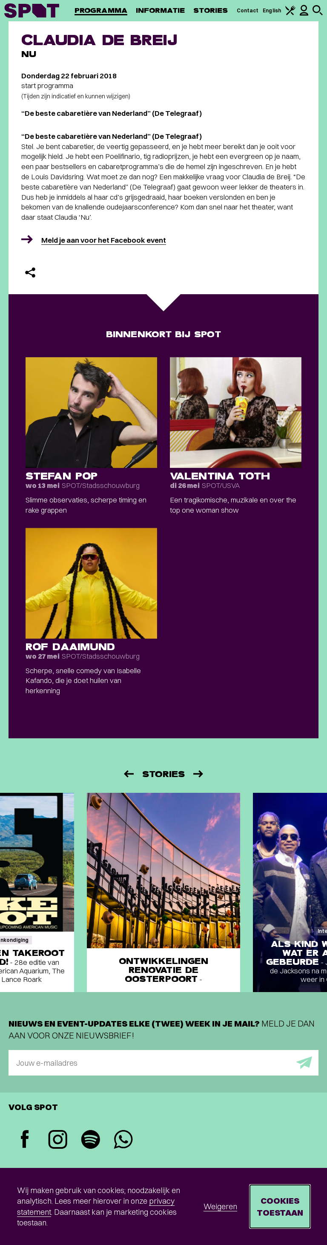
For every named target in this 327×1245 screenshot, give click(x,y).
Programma (101, 10)
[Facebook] (25, 1140)
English (272, 10)
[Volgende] (198, 773)
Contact (248, 10)
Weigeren (220, 1206)
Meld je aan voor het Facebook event (103, 239)
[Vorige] (128, 773)
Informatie (160, 10)
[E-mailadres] (163, 1063)
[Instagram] (57, 1140)
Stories (210, 10)
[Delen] (30, 272)
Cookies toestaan (280, 1206)
